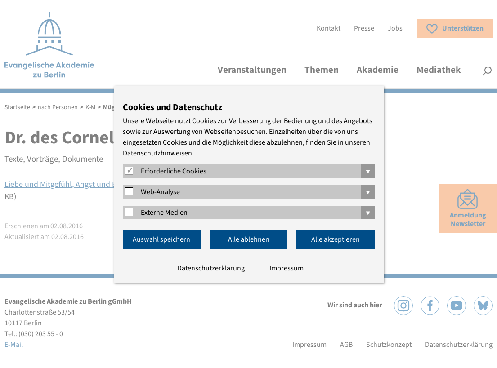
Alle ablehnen (248, 239)
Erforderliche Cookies (173, 171)
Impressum (286, 268)
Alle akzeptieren (335, 239)
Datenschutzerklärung (211, 268)
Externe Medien (164, 212)
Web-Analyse (160, 192)
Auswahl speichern (161, 239)
